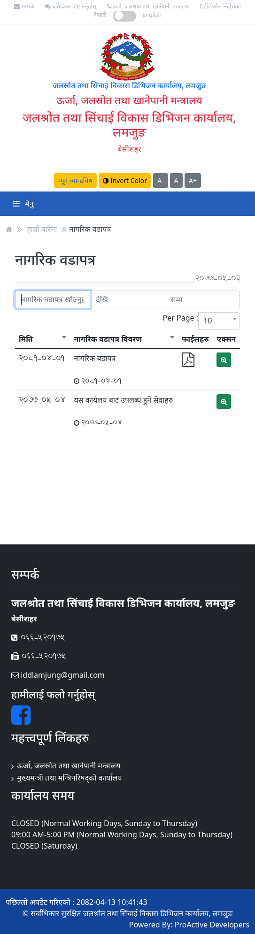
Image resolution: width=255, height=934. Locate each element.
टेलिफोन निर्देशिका (220, 6)
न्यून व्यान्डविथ (75, 180)
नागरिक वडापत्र (90, 229)
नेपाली (100, 15)
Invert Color (125, 180)
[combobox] (219, 320)
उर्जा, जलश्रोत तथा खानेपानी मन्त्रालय (148, 6)
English (152, 15)
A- (160, 180)
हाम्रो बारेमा (42, 229)
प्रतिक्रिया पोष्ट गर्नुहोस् (70, 6)
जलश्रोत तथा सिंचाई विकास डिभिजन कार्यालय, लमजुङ (129, 124)
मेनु (23, 204)
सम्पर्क (24, 6)
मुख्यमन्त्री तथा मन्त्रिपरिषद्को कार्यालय (69, 778)
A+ (193, 180)
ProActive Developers (212, 924)
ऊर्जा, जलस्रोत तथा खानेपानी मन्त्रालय (68, 765)
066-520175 (38, 637)
